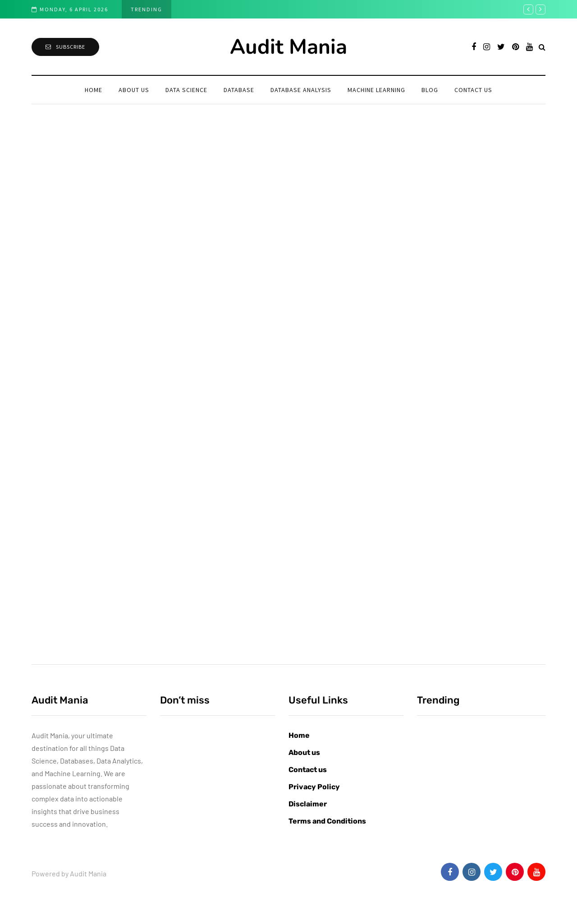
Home (93, 90)
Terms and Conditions (327, 821)
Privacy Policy (314, 786)
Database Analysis (300, 90)
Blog (429, 90)
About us (134, 90)
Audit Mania (288, 46)
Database (239, 90)
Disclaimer (307, 804)
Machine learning (376, 90)
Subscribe (65, 46)
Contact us (473, 90)
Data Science (186, 90)
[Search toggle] (542, 46)
